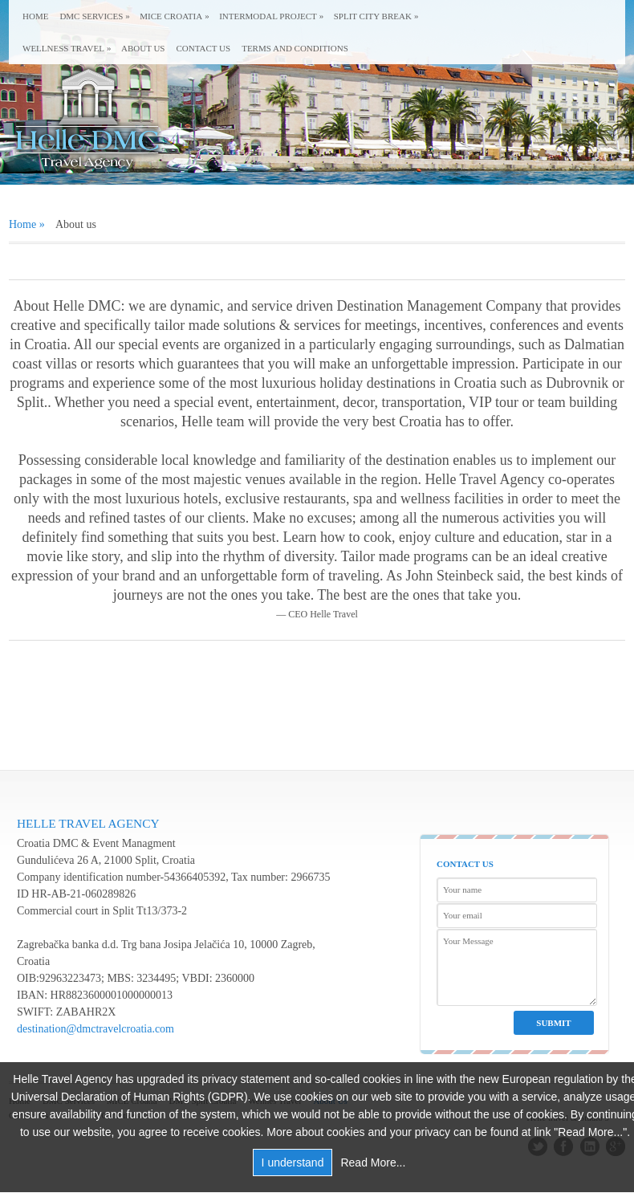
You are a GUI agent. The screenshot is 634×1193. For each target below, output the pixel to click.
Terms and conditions (295, 48)
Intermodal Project (268, 16)
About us (143, 48)
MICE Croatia (171, 16)
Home (35, 16)
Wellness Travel (63, 48)
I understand (293, 1162)
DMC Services (91, 16)
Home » (27, 224)
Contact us (203, 48)
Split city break (373, 16)
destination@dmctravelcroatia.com (95, 1029)
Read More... (372, 1162)
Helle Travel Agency (88, 823)
